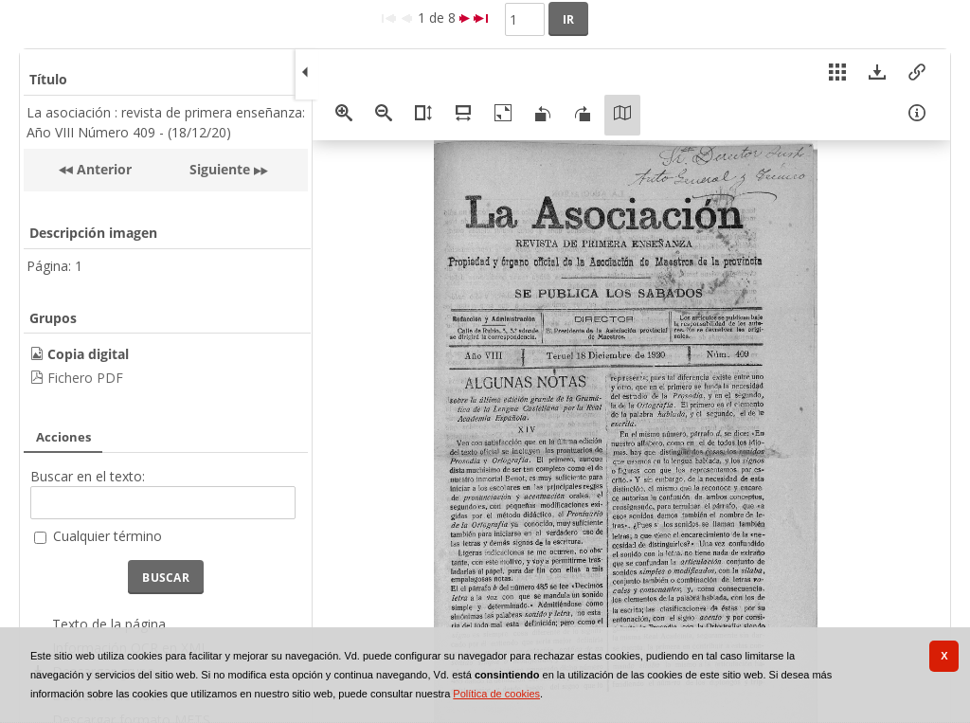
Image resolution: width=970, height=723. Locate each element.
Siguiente (220, 169)
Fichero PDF (85, 378)
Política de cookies (496, 693)
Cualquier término (107, 536)
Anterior (102, 169)
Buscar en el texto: (87, 476)
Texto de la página (109, 624)
